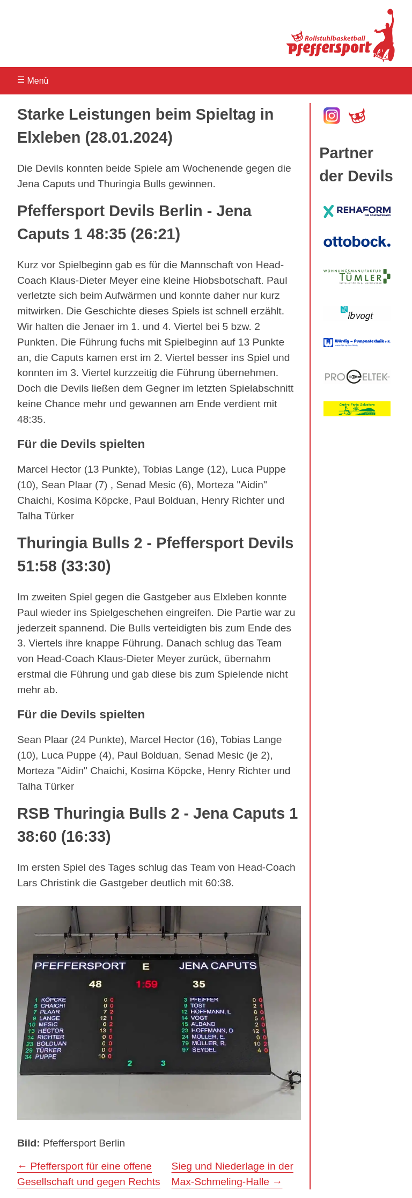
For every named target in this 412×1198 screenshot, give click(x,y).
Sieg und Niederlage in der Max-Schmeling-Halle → (232, 1173)
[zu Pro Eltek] (357, 376)
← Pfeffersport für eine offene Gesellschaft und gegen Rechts (88, 1173)
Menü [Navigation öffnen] (32, 80)
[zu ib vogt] (357, 313)
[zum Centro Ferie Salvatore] (357, 409)
